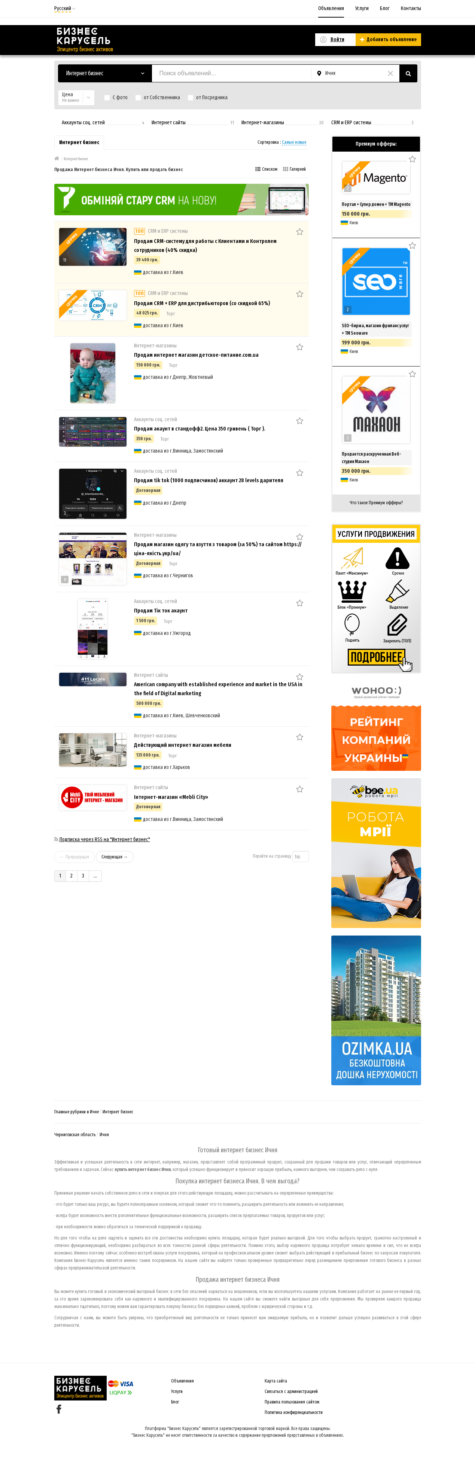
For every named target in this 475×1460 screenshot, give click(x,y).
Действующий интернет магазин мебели (182, 745)
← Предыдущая (74, 857)
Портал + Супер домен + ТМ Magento (376, 204)
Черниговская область (74, 1134)
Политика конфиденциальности (294, 1412)
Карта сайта (276, 1381)
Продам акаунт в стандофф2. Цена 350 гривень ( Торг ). (199, 428)
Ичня (104, 1134)
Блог (385, 8)
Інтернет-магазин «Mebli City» (171, 797)
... (95, 876)
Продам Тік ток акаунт (161, 610)
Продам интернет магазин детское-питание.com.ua (196, 355)
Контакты (411, 8)
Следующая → (114, 857)
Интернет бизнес (118, 1111)
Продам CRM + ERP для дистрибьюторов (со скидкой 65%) (202, 303)
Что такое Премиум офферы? (376, 502)
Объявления (331, 8)
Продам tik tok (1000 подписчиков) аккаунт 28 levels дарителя (208, 480)
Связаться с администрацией (291, 1391)
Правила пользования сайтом (292, 1402)
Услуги (362, 8)
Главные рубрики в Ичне (76, 1111)
